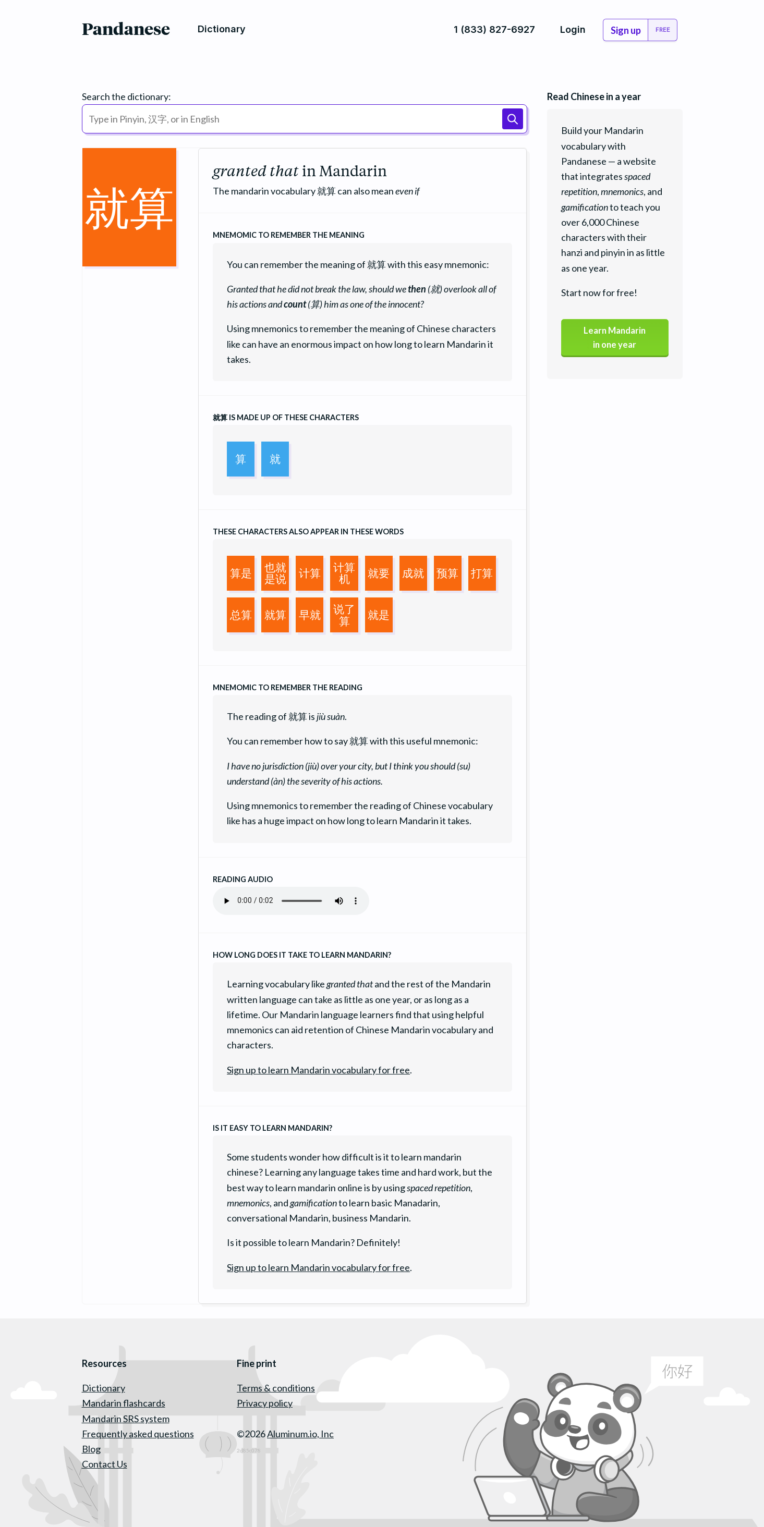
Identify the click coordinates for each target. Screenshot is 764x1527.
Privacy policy (265, 1403)
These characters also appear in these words (308, 531)
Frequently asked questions (138, 1433)
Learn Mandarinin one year (614, 339)
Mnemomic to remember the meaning (289, 234)
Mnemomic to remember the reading (287, 687)
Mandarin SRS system (125, 1418)
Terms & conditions (276, 1388)
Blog (91, 1449)
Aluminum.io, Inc (300, 1433)
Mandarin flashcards (123, 1403)
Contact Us (104, 1464)
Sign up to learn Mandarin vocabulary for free (318, 1070)
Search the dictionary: (126, 96)
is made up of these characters (286, 417)
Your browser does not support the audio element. (291, 901)
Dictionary (103, 1388)
